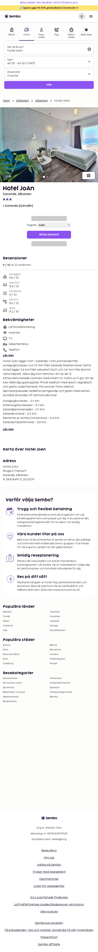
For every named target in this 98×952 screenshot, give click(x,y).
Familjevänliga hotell (61, 692)
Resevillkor (49, 850)
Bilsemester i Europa (14, 692)
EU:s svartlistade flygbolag (49, 897)
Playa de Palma (11, 654)
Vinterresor (56, 678)
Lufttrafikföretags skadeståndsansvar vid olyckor (49, 904)
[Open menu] (91, 16)
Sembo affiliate (49, 944)
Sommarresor (10, 678)
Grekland (8, 625)
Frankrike (55, 616)
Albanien (22, 101)
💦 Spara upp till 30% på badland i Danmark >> (49, 7)
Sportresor (9, 687)
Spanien (7, 612)
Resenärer (13, 72)
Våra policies (49, 911)
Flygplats (32, 225)
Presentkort (49, 937)
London (54, 654)
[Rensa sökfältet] (89, 49)
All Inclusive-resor (12, 683)
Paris (5, 649)
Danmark (55, 612)
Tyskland (54, 621)
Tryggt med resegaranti (49, 872)
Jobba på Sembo (49, 865)
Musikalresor (10, 701)
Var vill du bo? (15, 46)
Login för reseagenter (49, 886)
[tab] (11, 33)
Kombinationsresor (60, 683)
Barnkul (54, 696)
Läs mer (8, 355)
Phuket (53, 663)
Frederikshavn (57, 659)
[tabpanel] (49, 66)
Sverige (54, 625)
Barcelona (55, 649)
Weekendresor (11, 696)
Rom (5, 659)
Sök (49, 85)
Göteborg (8, 663)
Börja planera (49, 234)
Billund (53, 645)
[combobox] (46, 51)
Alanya (6, 645)
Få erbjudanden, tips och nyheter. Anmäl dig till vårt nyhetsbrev (49, 930)
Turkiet (6, 616)
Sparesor (55, 687)
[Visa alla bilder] (88, 175)
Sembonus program (49, 923)
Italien (6, 621)
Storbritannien (57, 630)
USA (5, 630)
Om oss (49, 857)
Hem (6, 101)
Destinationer (49, 879)
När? (10, 59)
